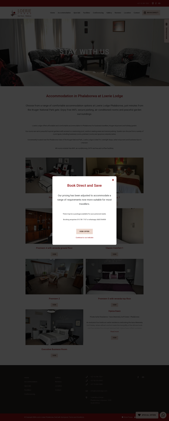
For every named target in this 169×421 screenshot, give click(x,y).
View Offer (84, 231)
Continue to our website (84, 238)
